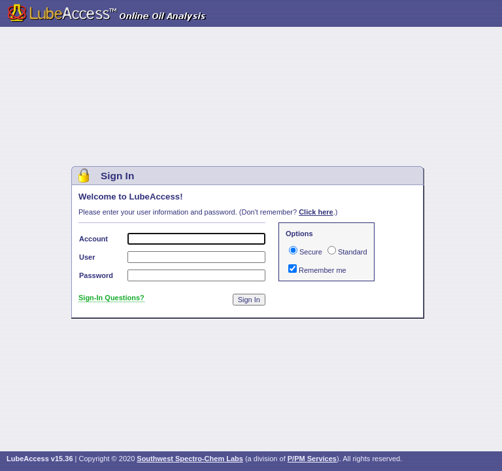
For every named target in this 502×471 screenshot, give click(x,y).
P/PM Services (312, 458)
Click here (316, 212)
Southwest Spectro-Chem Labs (190, 458)
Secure (310, 252)
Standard (352, 252)
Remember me (322, 270)
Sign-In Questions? (111, 298)
